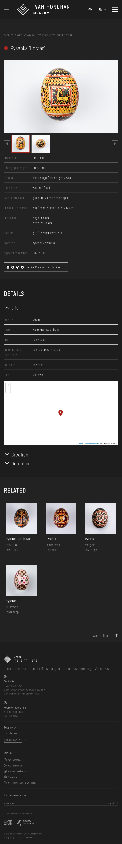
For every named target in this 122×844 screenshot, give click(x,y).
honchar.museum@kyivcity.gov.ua (24, 693)
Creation (19, 454)
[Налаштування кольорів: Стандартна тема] (90, 9)
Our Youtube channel (17, 771)
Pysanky (46, 34)
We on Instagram (15, 765)
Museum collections (26, 34)
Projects (56, 668)
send (111, 803)
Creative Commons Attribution (33, 267)
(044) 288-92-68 (24, 689)
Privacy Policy (9, 837)
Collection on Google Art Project (22, 782)
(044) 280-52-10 (38, 689)
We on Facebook (15, 760)
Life (15, 307)
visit (107, 668)
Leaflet (80, 443)
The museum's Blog (78, 668)
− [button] (8, 390)
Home (6, 34)
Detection (21, 463)
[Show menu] (115, 9)
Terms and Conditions (25, 837)
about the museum (17, 668)
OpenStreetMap (92, 443)
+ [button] (8, 385)
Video (98, 668)
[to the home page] (57, 659)
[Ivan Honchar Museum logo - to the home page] (51, 9)
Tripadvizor (13, 777)
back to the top (102, 635)
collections (40, 668)
